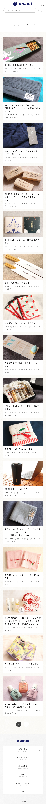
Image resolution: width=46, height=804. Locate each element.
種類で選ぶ (29, 750)
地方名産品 (23, 767)
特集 (23, 776)
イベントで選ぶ (28, 758)
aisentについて (23, 784)
